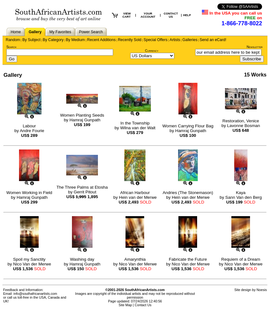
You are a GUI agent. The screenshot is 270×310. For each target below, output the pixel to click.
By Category (53, 40)
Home (16, 32)
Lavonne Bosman (243, 125)
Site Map (125, 305)
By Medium (75, 40)
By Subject (31, 40)
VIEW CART (126, 15)
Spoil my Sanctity (29, 259)
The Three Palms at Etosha (82, 187)
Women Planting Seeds (82, 115)
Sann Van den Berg (243, 197)
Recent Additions (101, 40)
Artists (175, 40)
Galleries (190, 40)
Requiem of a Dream (240, 259)
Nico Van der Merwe (32, 264)
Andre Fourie (32, 130)
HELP (187, 15)
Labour (29, 126)
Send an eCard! (213, 40)
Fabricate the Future (188, 259)
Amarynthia (134, 259)
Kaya (240, 192)
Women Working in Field (29, 192)
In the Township (135, 123)
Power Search (91, 32)
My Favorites (60, 32)
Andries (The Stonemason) (188, 192)
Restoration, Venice (240, 121)
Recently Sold (129, 40)
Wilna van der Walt (137, 127)
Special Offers (155, 40)
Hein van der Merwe (138, 197)
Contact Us (143, 305)
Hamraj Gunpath (84, 120)
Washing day (82, 259)
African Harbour (135, 192)
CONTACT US (171, 15)
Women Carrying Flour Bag (187, 126)
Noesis (261, 290)
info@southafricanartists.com (35, 293)
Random (13, 40)
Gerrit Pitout (85, 192)
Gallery (35, 32)
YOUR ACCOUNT (148, 15)
